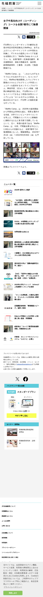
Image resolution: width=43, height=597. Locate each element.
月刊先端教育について (8, 506)
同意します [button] (13, 593)
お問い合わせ (6, 526)
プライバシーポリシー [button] (13, 587)
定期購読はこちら (7, 511)
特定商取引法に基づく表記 (10, 557)
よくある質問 (6, 521)
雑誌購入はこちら (7, 516)
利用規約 (4, 542)
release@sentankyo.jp (24, 364)
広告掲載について (7, 533)
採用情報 (4, 538)
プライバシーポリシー (8, 547)
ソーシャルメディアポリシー (11, 552)
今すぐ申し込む (21, 416)
